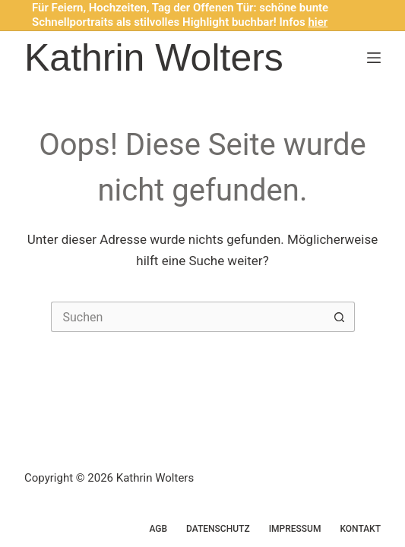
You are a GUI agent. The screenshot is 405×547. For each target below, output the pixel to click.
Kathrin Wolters (153, 57)
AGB (158, 528)
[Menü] (374, 58)
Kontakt (360, 528)
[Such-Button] (339, 317)
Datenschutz (218, 528)
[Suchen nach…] (187, 317)
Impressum (295, 528)
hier (318, 22)
